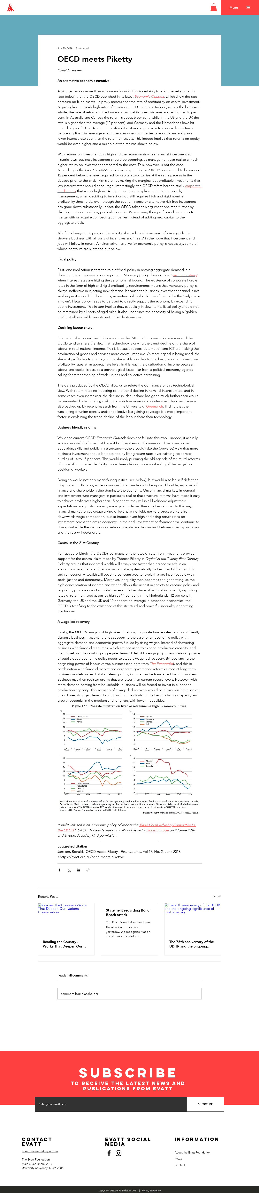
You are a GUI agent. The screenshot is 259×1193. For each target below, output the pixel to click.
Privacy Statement (151, 1190)
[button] (213, 7)
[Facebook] (109, 1153)
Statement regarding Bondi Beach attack (128, 912)
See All (217, 896)
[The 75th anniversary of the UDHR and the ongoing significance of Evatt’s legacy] (193, 919)
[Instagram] (118, 1153)
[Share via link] (88, 870)
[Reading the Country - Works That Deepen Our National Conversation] (66, 919)
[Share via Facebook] (59, 870)
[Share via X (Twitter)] (69, 870)
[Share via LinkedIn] (78, 870)
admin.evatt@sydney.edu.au (40, 1151)
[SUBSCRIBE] (205, 1104)
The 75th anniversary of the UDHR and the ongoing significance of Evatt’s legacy (192, 944)
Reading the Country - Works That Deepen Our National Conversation (62, 944)
